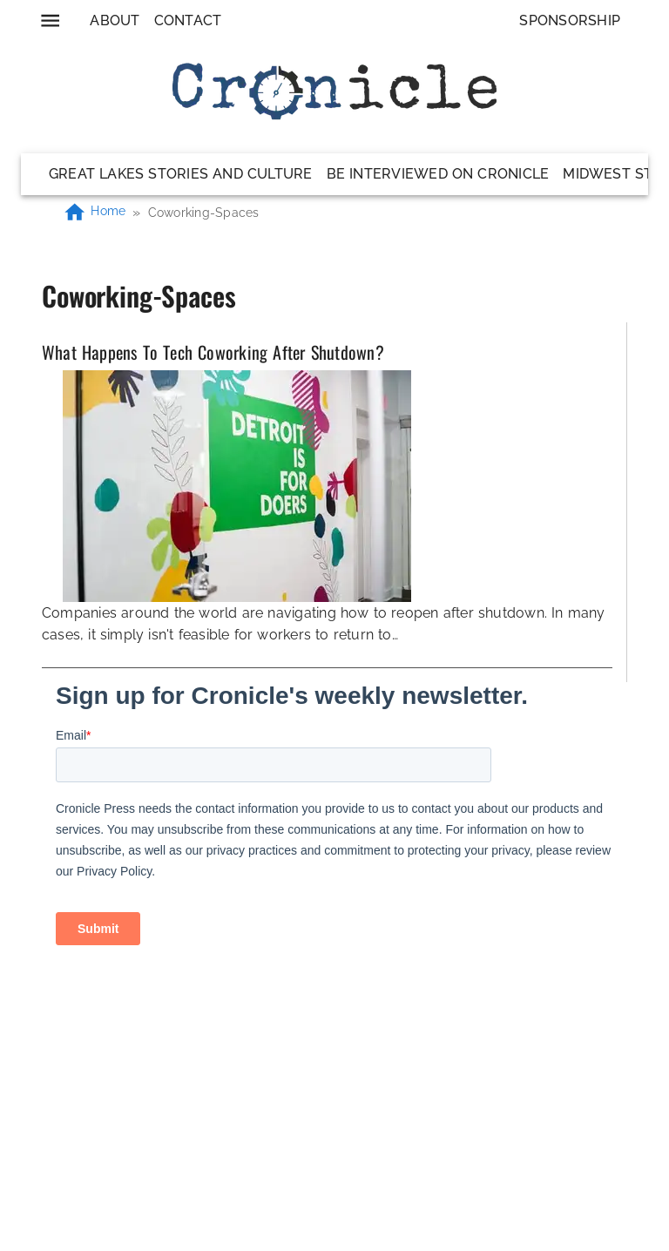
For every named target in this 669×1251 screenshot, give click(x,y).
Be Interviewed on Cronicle (438, 174)
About (114, 20)
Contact (188, 20)
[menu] (50, 20)
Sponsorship (569, 20)
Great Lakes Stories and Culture (181, 174)
